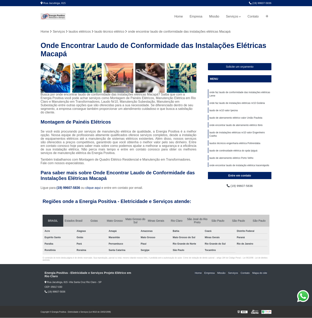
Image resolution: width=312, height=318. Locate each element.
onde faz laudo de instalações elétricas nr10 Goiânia (237, 103)
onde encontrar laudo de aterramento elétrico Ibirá (235, 126)
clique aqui (93, 188)
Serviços (232, 16)
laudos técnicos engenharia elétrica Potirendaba (234, 145)
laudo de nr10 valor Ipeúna (223, 111)
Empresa (196, 16)
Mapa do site (260, 273)
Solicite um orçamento (240, 66)
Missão (214, 16)
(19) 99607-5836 (260, 3)
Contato (253, 16)
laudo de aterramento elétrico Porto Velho (231, 160)
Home (178, 16)
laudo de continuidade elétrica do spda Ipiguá (233, 152)
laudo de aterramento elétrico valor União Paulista (235, 118)
